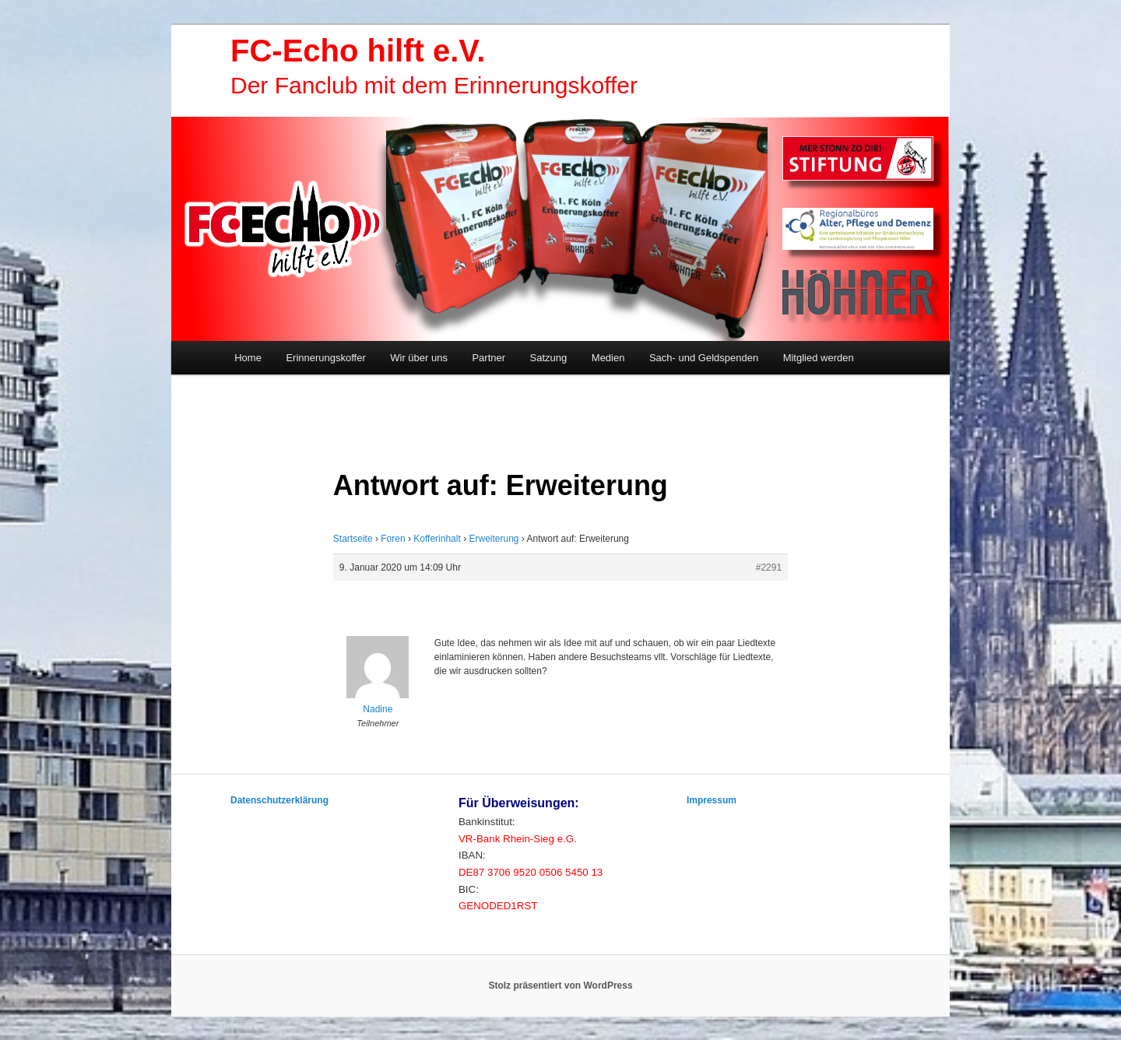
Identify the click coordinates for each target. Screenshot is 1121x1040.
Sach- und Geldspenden (703, 358)
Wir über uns (419, 358)
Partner (488, 358)
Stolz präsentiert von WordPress (560, 985)
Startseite (353, 538)
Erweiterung (493, 538)
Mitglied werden (818, 358)
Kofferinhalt (437, 538)
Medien (608, 358)
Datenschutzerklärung (279, 800)
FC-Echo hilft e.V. (357, 50)
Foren (393, 538)
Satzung (549, 358)
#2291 (769, 567)
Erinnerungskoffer (325, 358)
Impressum (711, 800)
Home (248, 358)
